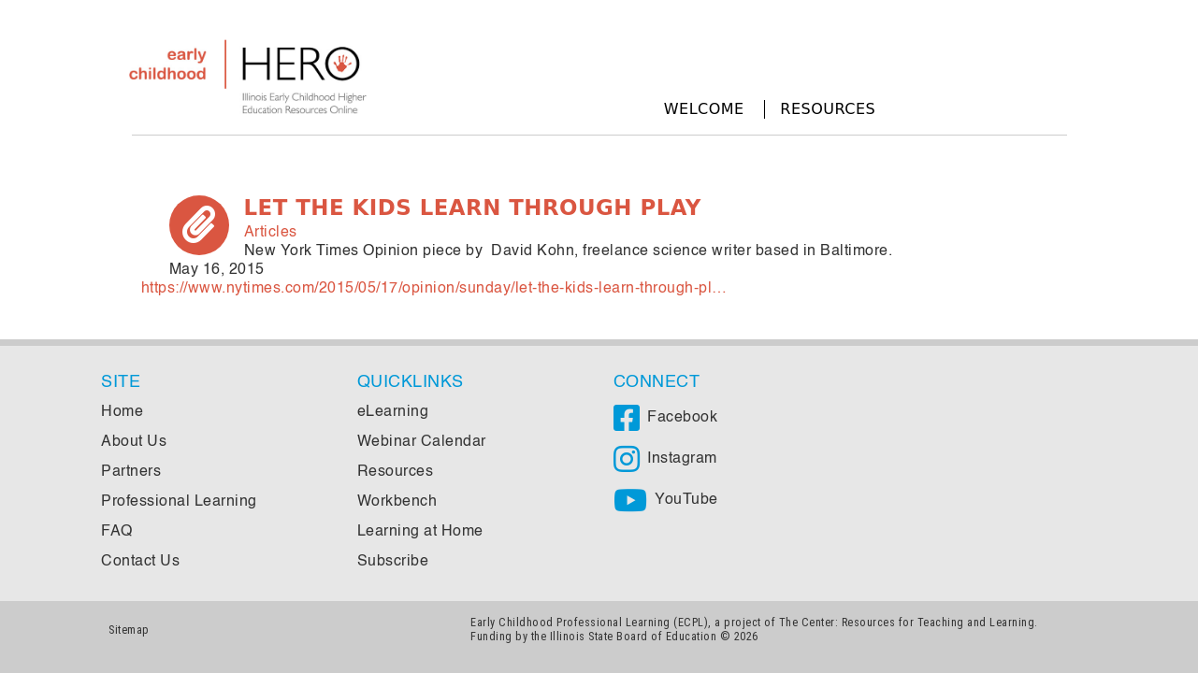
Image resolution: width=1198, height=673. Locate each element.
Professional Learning (179, 501)
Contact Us (140, 561)
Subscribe (393, 561)
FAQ (117, 531)
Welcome (704, 109)
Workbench (397, 501)
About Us (133, 442)
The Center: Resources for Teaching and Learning (907, 622)
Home (122, 412)
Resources (827, 109)
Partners (131, 472)
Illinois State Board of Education (633, 636)
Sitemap (129, 630)
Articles (270, 232)
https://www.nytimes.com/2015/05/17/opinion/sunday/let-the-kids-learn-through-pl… (434, 288)
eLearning (393, 412)
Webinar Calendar (421, 442)
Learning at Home (420, 531)
